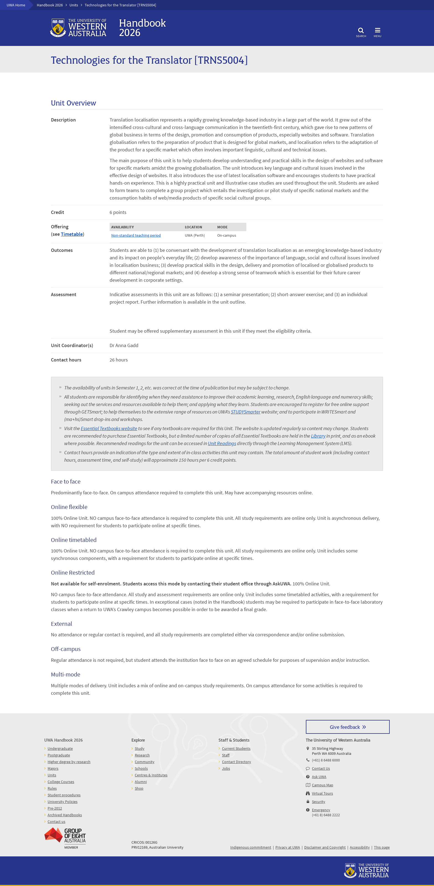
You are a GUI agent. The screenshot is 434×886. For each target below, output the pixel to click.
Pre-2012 (55, 808)
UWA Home (16, 4)
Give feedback (345, 727)
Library (318, 436)
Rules (52, 788)
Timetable (72, 234)
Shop (139, 788)
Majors (53, 768)
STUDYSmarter (245, 412)
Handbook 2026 (50, 4)
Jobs (226, 768)
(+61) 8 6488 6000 (326, 760)
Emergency (321, 809)
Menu (377, 32)
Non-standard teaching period (136, 235)
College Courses (61, 781)
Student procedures (64, 794)
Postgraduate (59, 755)
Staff (225, 755)
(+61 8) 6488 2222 (326, 814)
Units (73, 4)
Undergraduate (60, 748)
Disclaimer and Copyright (325, 847)
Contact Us (321, 768)
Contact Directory (236, 761)
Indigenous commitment (250, 847)
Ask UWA (319, 776)
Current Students (236, 748)
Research (142, 755)
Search (360, 32)
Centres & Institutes (151, 775)
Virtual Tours (322, 793)
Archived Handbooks (65, 814)
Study (139, 748)
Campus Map (322, 784)
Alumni (141, 781)
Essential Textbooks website (109, 428)
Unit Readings (222, 443)
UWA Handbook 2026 (63, 739)
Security (318, 801)
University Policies (63, 801)
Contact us (56, 821)
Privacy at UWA (287, 847)
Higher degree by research (69, 761)
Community (144, 761)
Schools (141, 768)
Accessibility (360, 847)
